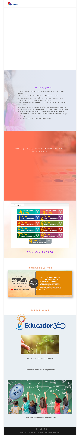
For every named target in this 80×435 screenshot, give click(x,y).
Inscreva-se (40, 289)
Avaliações (17, 205)
